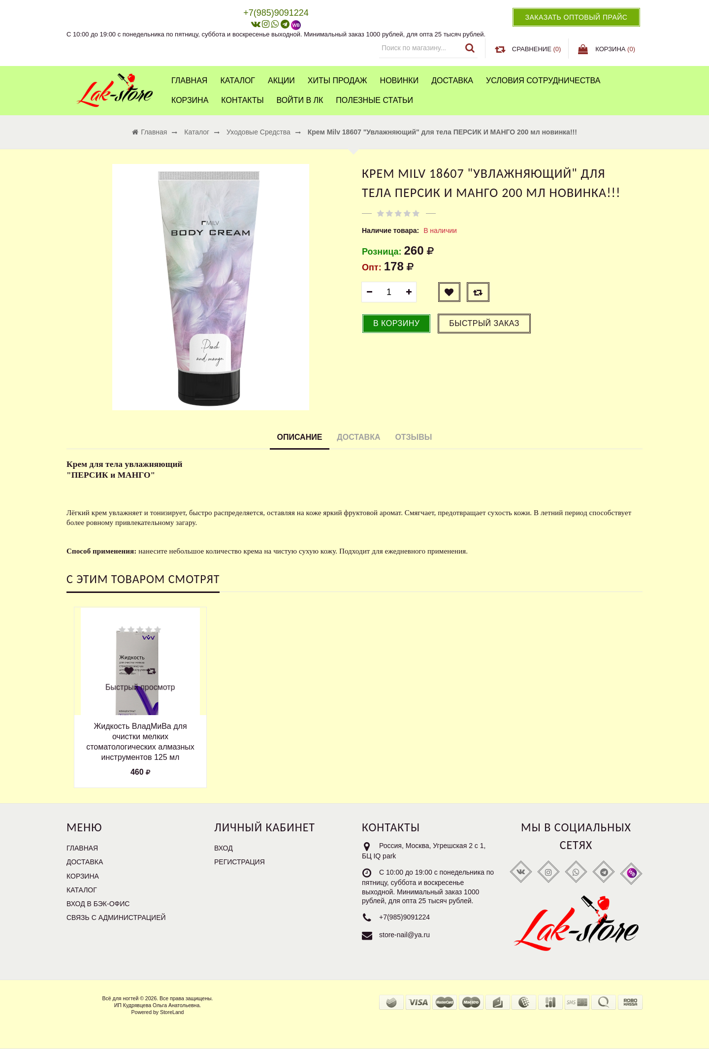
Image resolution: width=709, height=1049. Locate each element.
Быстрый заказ (484, 323)
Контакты (242, 100)
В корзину (396, 323)
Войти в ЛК (300, 100)
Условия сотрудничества (543, 80)
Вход (223, 848)
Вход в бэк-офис (97, 904)
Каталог (237, 80)
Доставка (452, 80)
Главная (189, 80)
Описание (299, 437)
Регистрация (239, 862)
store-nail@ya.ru (404, 935)
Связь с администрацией (116, 917)
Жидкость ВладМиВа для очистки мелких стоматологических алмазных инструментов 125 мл (140, 741)
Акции (281, 80)
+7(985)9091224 (404, 917)
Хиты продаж (337, 80)
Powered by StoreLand (157, 1012)
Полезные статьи (374, 100)
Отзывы (413, 437)
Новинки (399, 80)
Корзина (189, 100)
